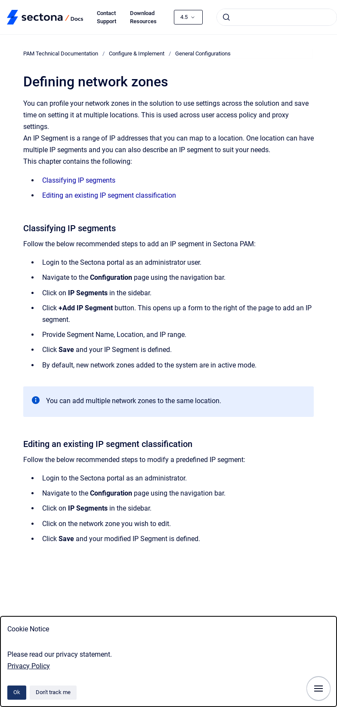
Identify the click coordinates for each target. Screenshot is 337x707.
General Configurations (203, 53)
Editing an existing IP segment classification (109, 195)
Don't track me (53, 692)
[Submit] (226, 17)
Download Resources (143, 17)
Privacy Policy (28, 666)
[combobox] (277, 17)
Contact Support (106, 17)
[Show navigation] (318, 688)
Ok (16, 692)
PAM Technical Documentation (60, 53)
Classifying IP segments (78, 180)
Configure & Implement (136, 53)
